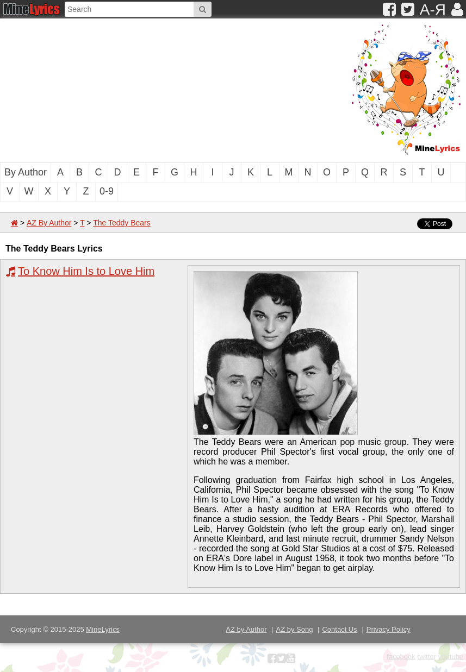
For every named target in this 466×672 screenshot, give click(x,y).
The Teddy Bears (122, 222)
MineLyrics (103, 629)
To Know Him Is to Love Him (86, 271)
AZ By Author (49, 222)
